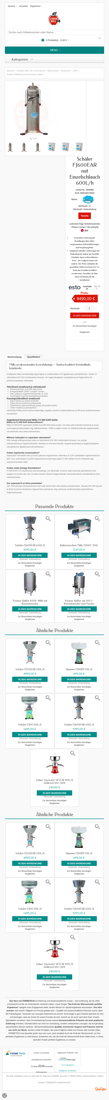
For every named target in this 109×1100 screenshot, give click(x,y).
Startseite (10, 71)
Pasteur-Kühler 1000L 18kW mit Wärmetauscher (30, 602)
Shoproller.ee (100, 1088)
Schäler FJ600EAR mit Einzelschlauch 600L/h (25, 74)
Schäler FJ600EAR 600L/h (30, 545)
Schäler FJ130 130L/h (30, 724)
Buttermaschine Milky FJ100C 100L (79, 545)
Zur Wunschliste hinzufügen (85, 326)
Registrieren (35, 6)
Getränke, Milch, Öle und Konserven (30, 71)
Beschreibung (14, 357)
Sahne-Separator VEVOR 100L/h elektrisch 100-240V (54, 781)
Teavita (84, 215)
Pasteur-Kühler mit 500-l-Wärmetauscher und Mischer (79, 602)
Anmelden (23, 6)
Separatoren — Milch (69, 71)
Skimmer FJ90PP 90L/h (79, 669)
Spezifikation (33, 357)
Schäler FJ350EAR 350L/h (29, 669)
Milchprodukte (52, 71)
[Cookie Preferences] (4, 1095)
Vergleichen (85, 332)
